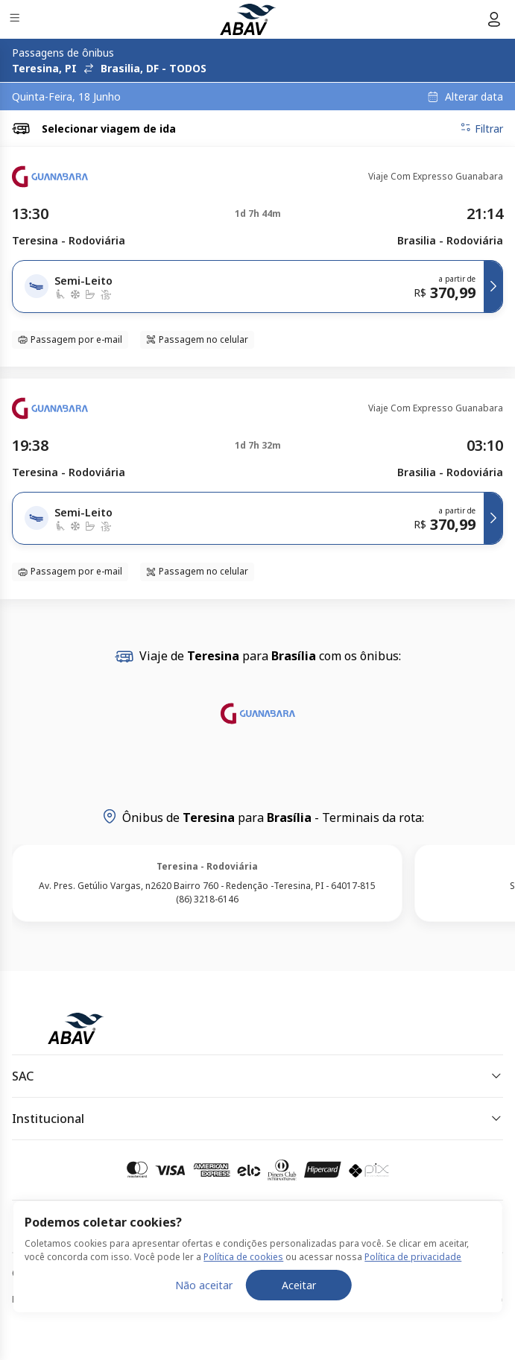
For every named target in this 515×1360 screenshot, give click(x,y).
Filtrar (481, 128)
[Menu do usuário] (494, 19)
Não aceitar (204, 1328)
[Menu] (16, 20)
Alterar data (474, 97)
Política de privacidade (412, 1300)
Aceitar (299, 1328)
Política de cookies (243, 1300)
